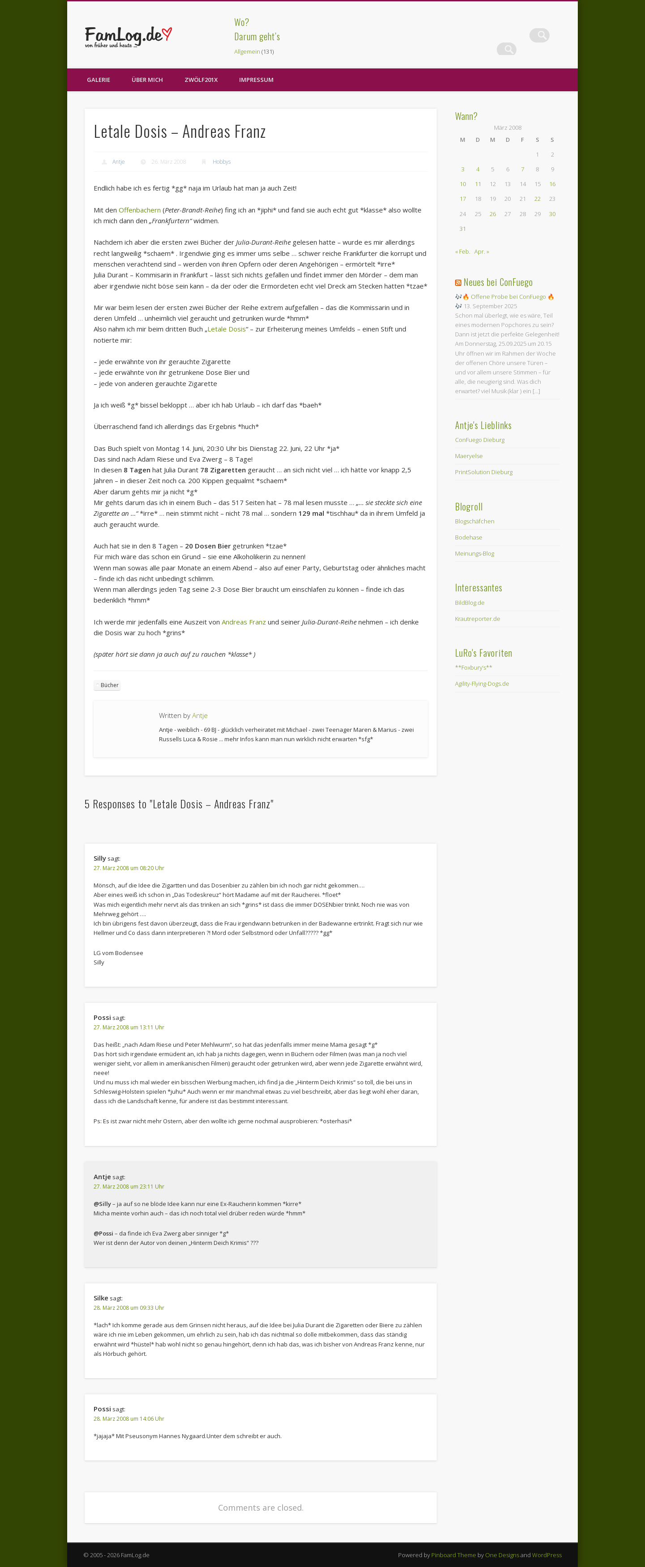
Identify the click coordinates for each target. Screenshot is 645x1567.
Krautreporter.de (477, 619)
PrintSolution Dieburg (483, 472)
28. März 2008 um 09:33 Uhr (129, 1308)
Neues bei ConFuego (498, 282)
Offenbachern (140, 209)
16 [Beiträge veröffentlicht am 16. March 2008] (552, 184)
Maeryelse (469, 456)
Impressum (256, 80)
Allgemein (247, 51)
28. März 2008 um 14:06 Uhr (129, 1419)
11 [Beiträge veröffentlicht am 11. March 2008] (478, 184)
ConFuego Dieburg (479, 440)
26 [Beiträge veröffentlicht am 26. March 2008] (493, 214)
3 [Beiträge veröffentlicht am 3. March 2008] (462, 169)
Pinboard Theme (453, 1555)
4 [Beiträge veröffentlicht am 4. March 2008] (477, 169)
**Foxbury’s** (473, 667)
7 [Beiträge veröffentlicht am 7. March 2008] (522, 169)
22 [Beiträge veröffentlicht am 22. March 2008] (537, 199)
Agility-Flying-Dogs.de (482, 683)
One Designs (502, 1555)
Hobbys (222, 162)
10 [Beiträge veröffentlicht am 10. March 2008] (463, 184)
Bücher (110, 685)
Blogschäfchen (474, 521)
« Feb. (462, 251)
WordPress (547, 1555)
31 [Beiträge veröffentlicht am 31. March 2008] (463, 229)
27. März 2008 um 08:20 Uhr (129, 868)
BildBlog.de (470, 603)
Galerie (98, 80)
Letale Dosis (226, 328)
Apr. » (481, 251)
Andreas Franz (244, 621)
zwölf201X (201, 80)
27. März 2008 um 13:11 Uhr (129, 1027)
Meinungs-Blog (474, 553)
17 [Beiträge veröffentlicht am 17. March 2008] (463, 199)
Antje (118, 162)
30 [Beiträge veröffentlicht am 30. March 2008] (552, 214)
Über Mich (147, 80)
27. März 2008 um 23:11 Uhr (129, 1186)
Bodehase (468, 537)
